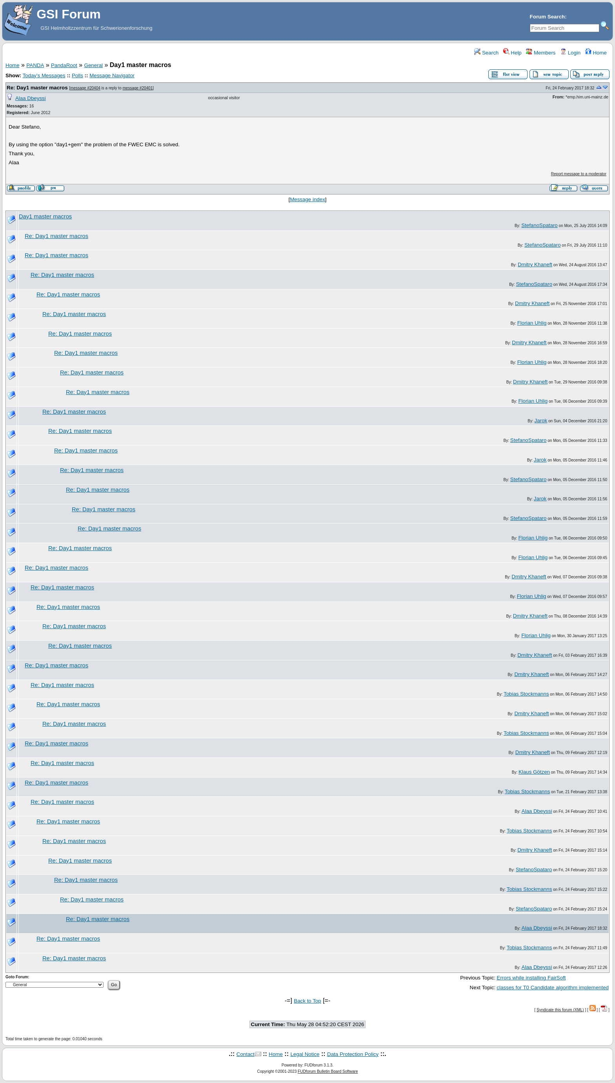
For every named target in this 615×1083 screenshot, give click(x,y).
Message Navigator (112, 75)
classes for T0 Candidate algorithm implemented (553, 987)
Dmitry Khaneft (535, 264)
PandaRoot (64, 65)
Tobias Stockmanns (526, 694)
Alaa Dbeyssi (30, 98)
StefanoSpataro (539, 225)
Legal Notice (304, 1054)
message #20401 (138, 88)
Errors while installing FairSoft (531, 978)
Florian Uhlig (532, 323)
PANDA (35, 65)
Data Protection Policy (352, 1054)
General (93, 65)
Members (540, 53)
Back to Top (307, 1001)
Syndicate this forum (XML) (560, 1010)
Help (512, 53)
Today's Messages (43, 75)
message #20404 (85, 88)
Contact (246, 1054)
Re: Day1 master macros (37, 88)
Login (570, 53)
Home (596, 53)
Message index (307, 199)
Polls (77, 75)
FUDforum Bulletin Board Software (328, 1071)
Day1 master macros (45, 216)
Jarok (541, 420)
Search (486, 53)
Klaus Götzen (534, 772)
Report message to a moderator (578, 174)
